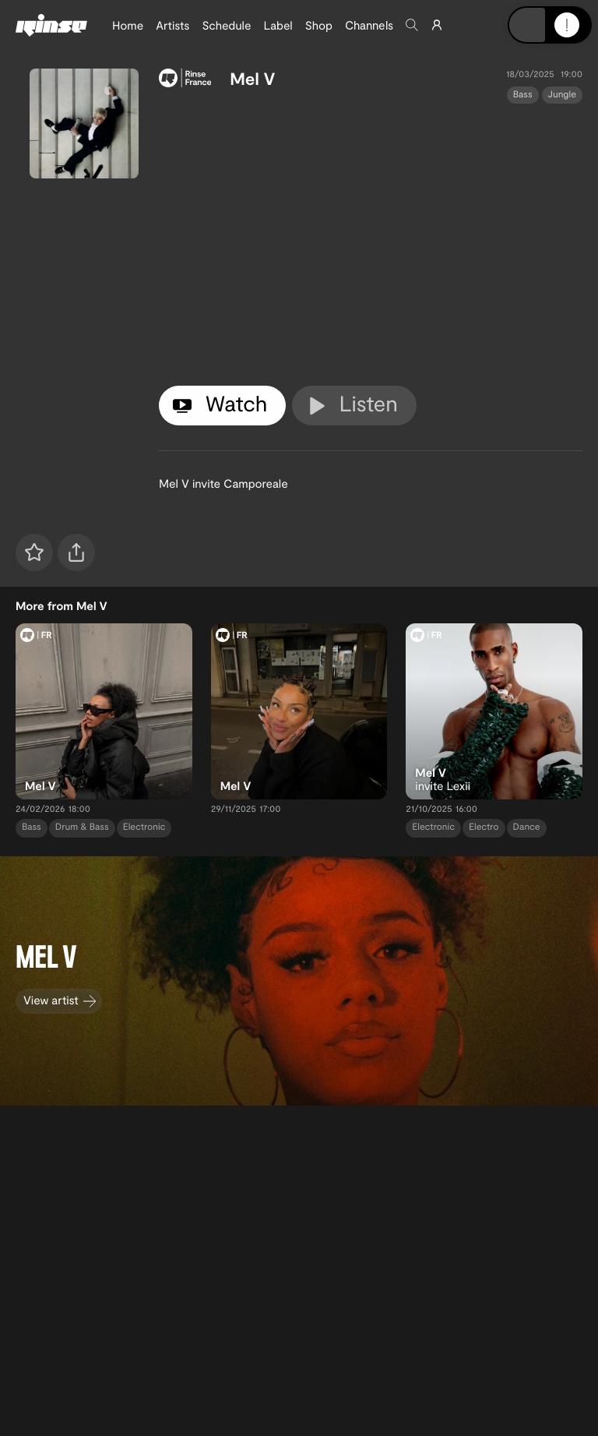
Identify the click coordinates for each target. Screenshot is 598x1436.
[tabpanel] (370, 241)
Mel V (252, 79)
